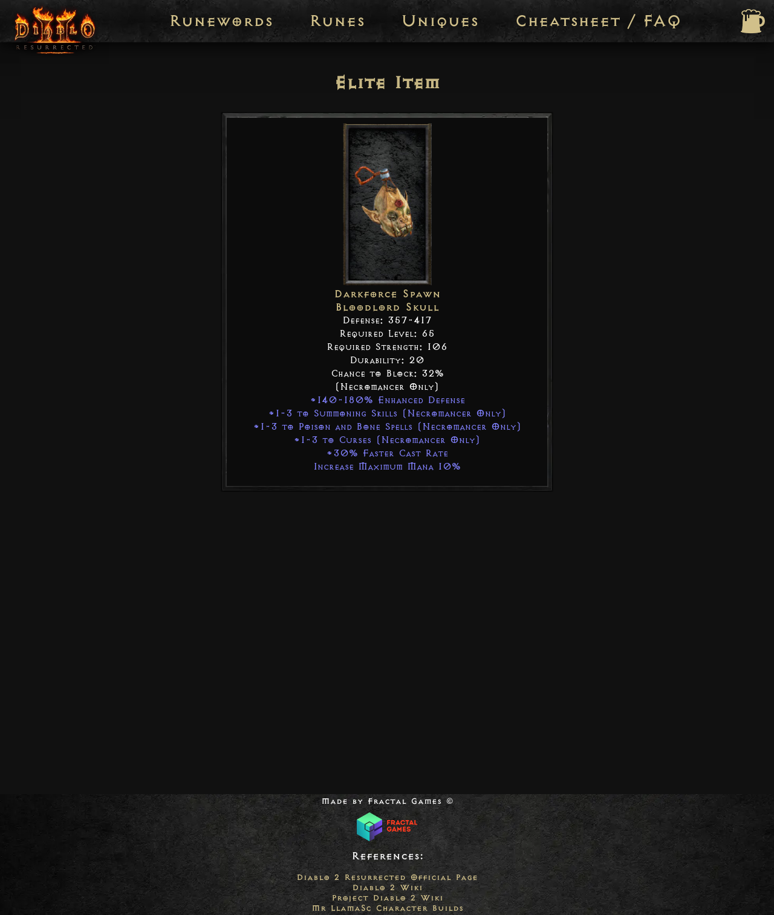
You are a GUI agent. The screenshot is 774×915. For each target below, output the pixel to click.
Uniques (439, 21)
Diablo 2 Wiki (387, 887)
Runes (337, 21)
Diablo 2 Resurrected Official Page (387, 877)
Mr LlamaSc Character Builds (387, 908)
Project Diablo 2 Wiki (387, 898)
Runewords (221, 21)
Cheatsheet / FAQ (598, 21)
